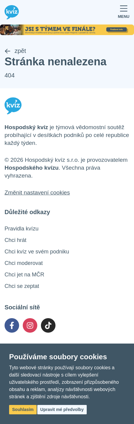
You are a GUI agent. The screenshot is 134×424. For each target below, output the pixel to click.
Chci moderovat (24, 263)
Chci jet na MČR (24, 275)
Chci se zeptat (22, 286)
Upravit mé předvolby (62, 409)
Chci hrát (15, 240)
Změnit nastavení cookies (37, 192)
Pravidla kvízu (22, 229)
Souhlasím (23, 409)
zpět (15, 50)
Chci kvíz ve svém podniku (37, 252)
